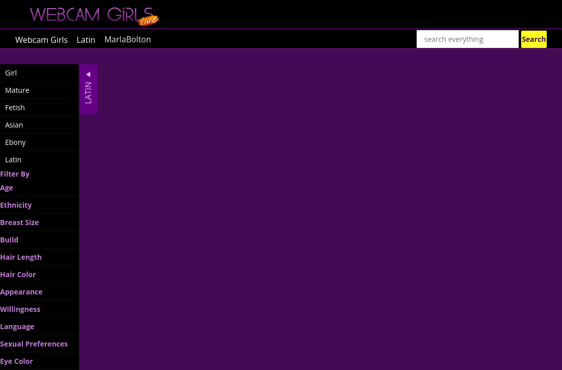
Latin (85, 39)
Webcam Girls (41, 39)
